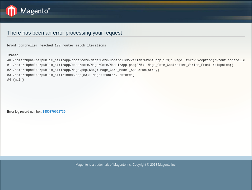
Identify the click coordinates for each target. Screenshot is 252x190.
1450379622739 (54, 111)
